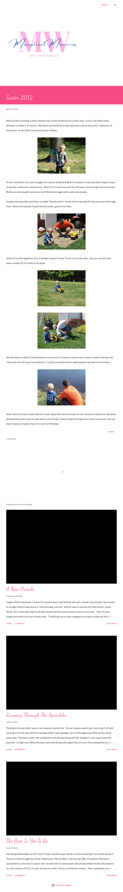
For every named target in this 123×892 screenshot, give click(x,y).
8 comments (19, 749)
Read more (112, 623)
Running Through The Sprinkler (36, 715)
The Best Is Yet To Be (27, 841)
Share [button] (111, 432)
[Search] (104, 5)
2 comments (19, 875)
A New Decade (20, 589)
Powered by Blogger (61, 885)
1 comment (19, 623)
